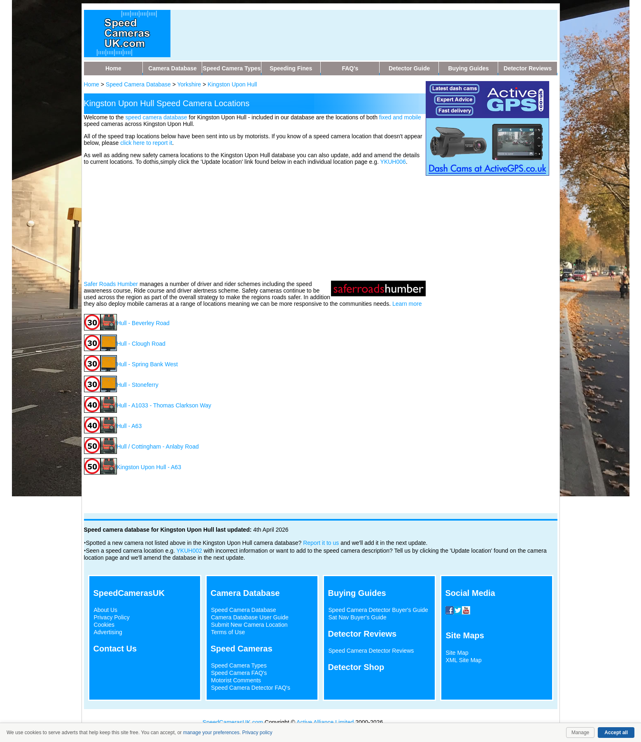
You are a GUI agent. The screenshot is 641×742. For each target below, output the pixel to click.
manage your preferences (211, 732)
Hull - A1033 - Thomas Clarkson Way (164, 405)
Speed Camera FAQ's (239, 673)
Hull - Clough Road (141, 343)
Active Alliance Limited (325, 722)
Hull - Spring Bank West (147, 364)
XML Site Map (464, 660)
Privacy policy (257, 732)
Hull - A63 (129, 426)
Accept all (616, 732)
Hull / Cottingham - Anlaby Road (158, 446)
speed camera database (156, 117)
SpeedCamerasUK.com (233, 722)
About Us (106, 610)
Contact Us (115, 648)
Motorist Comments (236, 680)
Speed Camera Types (239, 665)
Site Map (457, 652)
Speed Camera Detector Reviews (371, 650)
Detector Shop (356, 667)
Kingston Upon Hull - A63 (149, 467)
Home (91, 84)
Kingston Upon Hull (232, 84)
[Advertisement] (255, 222)
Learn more (407, 303)
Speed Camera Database (138, 84)
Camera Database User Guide (250, 617)
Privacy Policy (112, 617)
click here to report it (146, 143)
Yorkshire (189, 84)
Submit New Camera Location (249, 624)
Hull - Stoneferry (138, 384)
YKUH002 (189, 550)
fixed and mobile (400, 117)
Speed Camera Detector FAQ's (251, 687)
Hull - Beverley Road (143, 323)
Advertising (108, 632)
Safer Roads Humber (111, 284)
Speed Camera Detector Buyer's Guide (378, 610)
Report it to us (321, 543)
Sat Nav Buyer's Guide (358, 617)
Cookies (104, 624)
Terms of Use (228, 632)
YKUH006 (393, 161)
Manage (580, 732)
